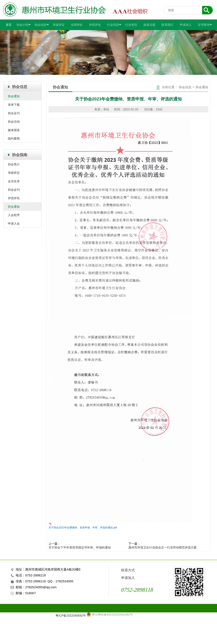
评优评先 (95, 24)
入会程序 (14, 215)
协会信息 (42, 25)
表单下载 (14, 104)
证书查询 (205, 25)
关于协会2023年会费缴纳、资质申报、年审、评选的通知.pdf (83, 527)
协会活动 (14, 121)
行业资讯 (131, 24)
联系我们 (167, 24)
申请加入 (186, 24)
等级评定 (59, 24)
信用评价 (77, 24)
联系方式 (128, 570)
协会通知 (14, 96)
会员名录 (14, 181)
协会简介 (14, 164)
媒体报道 (14, 130)
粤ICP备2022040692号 (71, 615)
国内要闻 (14, 138)
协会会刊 (14, 113)
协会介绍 (24, 25)
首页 (9, 24)
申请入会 (14, 223)
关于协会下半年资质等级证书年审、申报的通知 (80, 547)
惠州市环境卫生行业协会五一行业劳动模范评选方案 (162, 547)
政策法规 (149, 24)
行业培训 (114, 25)
